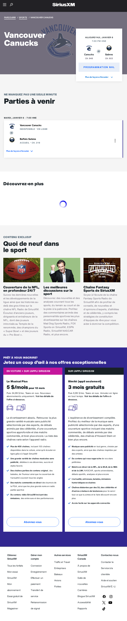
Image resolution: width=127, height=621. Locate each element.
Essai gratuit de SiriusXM (15, 599)
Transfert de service (37, 593)
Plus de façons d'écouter (99, 77)
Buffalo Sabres (28, 139)
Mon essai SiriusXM (12, 575)
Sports (23, 17)
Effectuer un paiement (37, 581)
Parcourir (10, 17)
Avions (57, 580)
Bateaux (58, 574)
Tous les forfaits (15, 565)
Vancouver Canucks (31, 125)
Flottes (57, 586)
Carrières (82, 590)
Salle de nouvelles (83, 581)
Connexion (36, 565)
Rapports (82, 608)
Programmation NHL (99, 67)
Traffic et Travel (62, 562)
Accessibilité (84, 602)
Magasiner (12, 608)
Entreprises (60, 568)
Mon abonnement (14, 587)
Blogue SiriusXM (86, 596)
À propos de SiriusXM (84, 568)
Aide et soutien (109, 580)
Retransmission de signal (39, 605)
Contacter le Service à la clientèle (107, 568)
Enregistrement (38, 571)
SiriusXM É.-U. (108, 586)
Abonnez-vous (33, 522)
